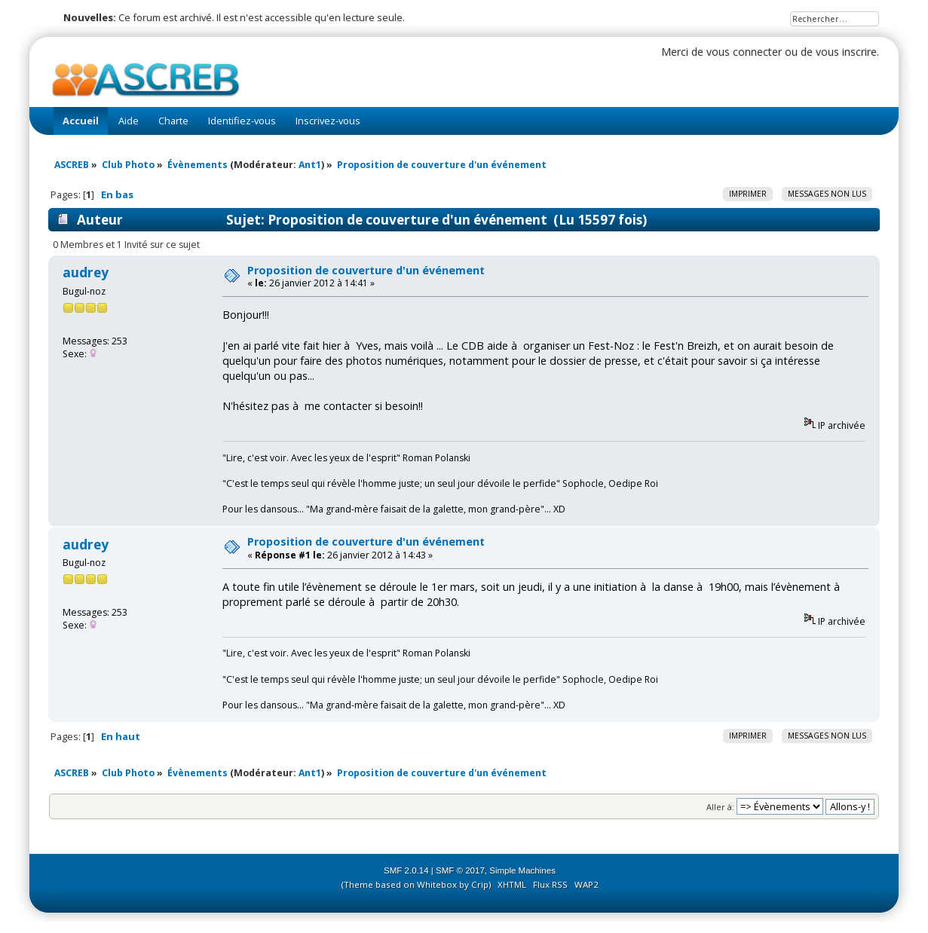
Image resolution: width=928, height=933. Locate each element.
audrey (86, 272)
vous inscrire (846, 51)
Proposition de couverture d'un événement (366, 270)
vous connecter (744, 51)
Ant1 (310, 164)
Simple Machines (522, 870)
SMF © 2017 (460, 870)
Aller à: (720, 806)
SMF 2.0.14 (406, 870)
